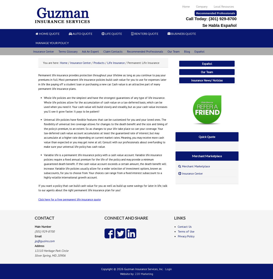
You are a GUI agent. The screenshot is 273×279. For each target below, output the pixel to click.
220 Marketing (144, 274)
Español (199, 51)
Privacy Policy (186, 236)
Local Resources (224, 6)
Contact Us (185, 226)
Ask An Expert (90, 51)
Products (99, 63)
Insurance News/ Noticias (207, 80)
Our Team (174, 51)
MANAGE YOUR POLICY (52, 43)
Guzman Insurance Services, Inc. (63, 13)
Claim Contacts (113, 51)
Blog (187, 51)
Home (186, 6)
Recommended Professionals (215, 13)
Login (168, 269)
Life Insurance (116, 63)
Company (201, 6)
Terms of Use (186, 231)
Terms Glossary (67, 51)
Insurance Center (43, 51)
